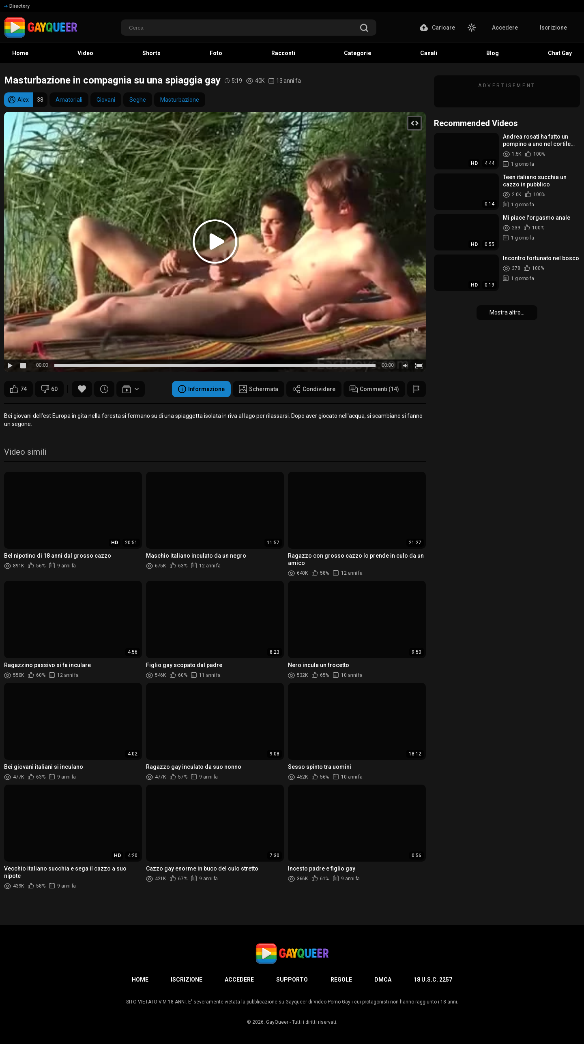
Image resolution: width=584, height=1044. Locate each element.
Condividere (313, 389)
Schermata (258, 389)
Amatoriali (69, 99)
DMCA (382, 979)
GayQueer (277, 1022)
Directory (17, 6)
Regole (341, 979)
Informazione (201, 389)
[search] (364, 28)
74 (18, 389)
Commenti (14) (374, 389)
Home (140, 979)
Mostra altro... (507, 312)
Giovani (106, 99)
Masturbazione (179, 99)
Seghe (137, 99)
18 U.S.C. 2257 (433, 979)
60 (49, 389)
